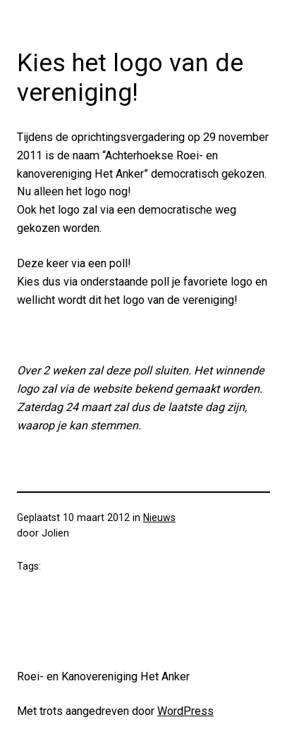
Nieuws (159, 517)
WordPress (185, 711)
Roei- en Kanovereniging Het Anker (103, 676)
